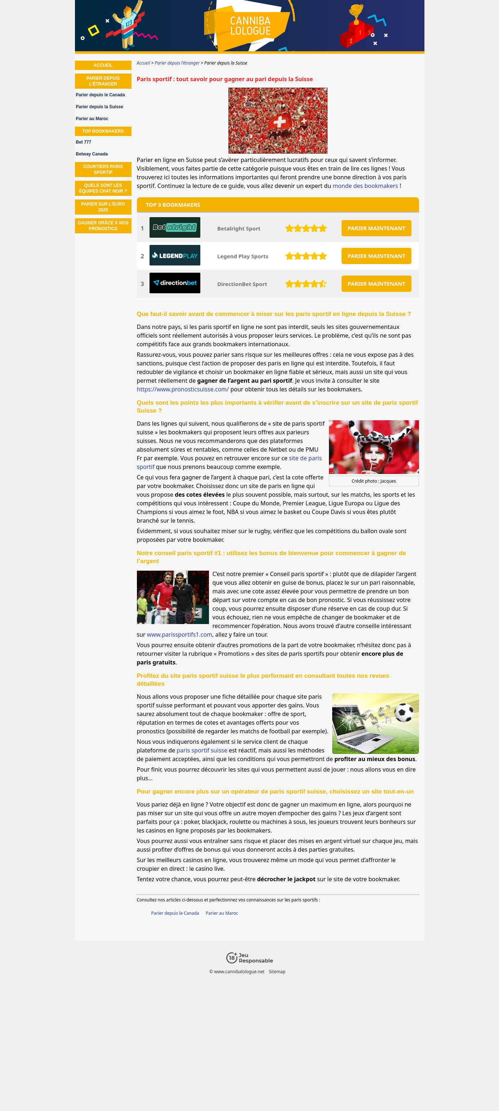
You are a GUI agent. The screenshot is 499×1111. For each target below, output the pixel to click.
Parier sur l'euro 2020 (103, 207)
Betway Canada (92, 154)
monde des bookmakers (365, 186)
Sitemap (277, 972)
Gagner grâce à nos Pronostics (103, 225)
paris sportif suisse (202, 750)
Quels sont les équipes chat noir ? (103, 188)
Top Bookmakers (103, 131)
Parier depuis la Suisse (99, 106)
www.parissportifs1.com (179, 634)
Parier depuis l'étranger (103, 81)
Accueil (102, 65)
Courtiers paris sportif (103, 169)
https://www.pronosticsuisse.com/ (183, 389)
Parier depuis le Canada (175, 913)
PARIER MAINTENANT (376, 228)
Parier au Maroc (222, 913)
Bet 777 (84, 142)
